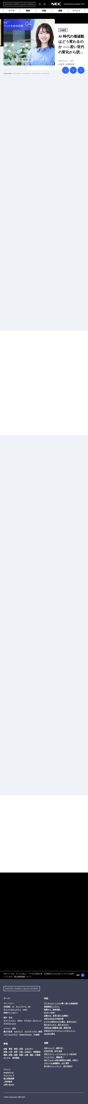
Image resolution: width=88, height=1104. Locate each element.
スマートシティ (10, 1021)
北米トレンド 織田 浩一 (54, 1048)
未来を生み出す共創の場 (53, 1019)
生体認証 (7, 1007)
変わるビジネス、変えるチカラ (56, 1025)
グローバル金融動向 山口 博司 (56, 1063)
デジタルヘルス (10, 1024)
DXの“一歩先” (49, 1013)
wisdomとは (9, 1072)
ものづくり (18, 1032)
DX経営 (63, 30)
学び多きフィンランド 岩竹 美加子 (58, 1066)
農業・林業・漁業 (11, 1055)
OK (80, 975)
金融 (5, 1049)
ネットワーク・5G (23, 1007)
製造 (10, 1049)
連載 (60, 11)
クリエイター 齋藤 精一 (54, 1057)
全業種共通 (70, 64)
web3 (25, 1010)
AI (13, 1007)
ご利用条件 (8, 1082)
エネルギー (29, 1049)
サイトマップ (9, 1075)
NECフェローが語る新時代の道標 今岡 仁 (61, 1060)
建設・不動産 (35, 1055)
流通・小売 (8, 1052)
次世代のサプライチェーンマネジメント (60, 1031)
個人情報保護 (19, 976)
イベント (76, 11)
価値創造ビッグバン (52, 1007)
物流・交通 (18, 1049)
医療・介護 (23, 1055)
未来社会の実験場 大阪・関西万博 (57, 1028)
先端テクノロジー (11, 1013)
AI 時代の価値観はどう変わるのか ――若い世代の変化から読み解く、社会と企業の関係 (71, 44)
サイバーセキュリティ (12, 1010)
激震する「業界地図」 (53, 1010)
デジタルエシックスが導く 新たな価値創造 (61, 1003)
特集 (44, 11)
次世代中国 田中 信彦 (53, 1051)
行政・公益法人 (25, 1052)
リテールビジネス (11, 1035)
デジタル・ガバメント (33, 1021)
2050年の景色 (49, 1034)
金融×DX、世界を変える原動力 (56, 1016)
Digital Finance (25, 1035)
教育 (16, 1052)
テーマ (12, 11)
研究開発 (15, 1058)
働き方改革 (8, 1032)
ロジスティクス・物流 (33, 1032)
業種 (28, 11)
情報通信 (36, 1052)
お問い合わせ (9, 1085)
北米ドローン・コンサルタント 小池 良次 (60, 1054)
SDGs (20, 1021)
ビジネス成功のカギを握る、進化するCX (60, 1022)
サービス (7, 1058)
